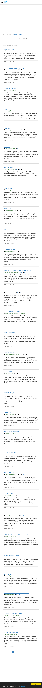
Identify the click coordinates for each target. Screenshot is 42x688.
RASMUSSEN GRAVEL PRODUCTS (14, 68)
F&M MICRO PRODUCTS (11, 291)
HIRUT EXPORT (8, 167)
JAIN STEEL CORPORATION (12, 555)
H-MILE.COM (7, 413)
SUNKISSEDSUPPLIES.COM (12, 88)
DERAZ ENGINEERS (10, 452)
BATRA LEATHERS (9, 49)
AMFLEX (6, 229)
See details (23, 686)
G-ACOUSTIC (8, 371)
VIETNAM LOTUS (9, 353)
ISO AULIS (7, 147)
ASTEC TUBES (8, 208)
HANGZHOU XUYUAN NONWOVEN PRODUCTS (17, 270)
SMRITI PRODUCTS (9, 332)
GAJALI (6, 109)
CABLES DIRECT (9, 514)
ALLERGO (7, 128)
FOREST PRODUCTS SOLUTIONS (13, 613)
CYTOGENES (8, 574)
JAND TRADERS (8, 188)
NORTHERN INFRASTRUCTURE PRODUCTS (16, 593)
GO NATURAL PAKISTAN (11, 632)
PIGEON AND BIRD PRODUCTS (13, 311)
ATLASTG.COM (8, 493)
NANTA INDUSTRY (9, 392)
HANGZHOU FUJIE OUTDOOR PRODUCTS (16, 534)
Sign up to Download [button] (21, 38)
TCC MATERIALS (9, 473)
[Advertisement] (21, 18)
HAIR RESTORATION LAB (11, 250)
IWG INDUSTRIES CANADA (11, 431)
